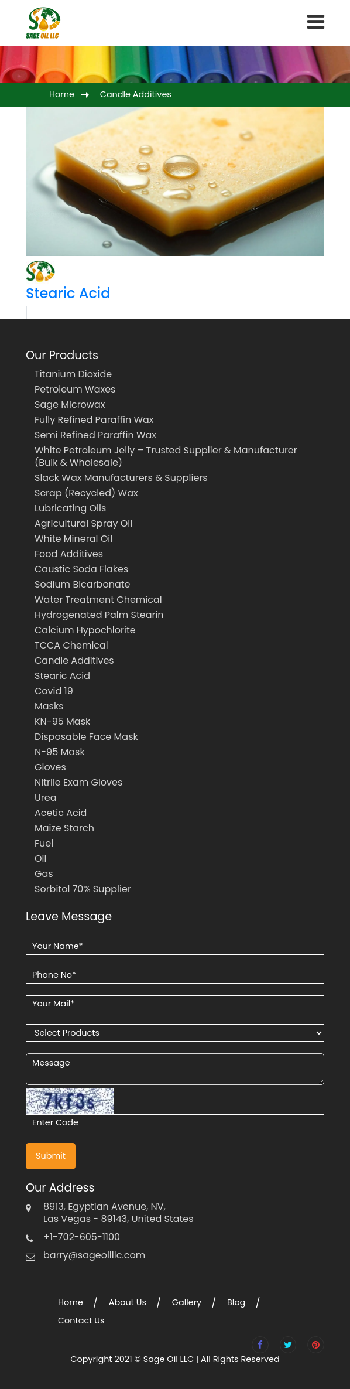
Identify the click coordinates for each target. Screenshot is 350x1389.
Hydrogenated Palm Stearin (99, 615)
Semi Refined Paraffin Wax (95, 435)
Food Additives (69, 554)
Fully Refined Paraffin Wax (94, 419)
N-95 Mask (60, 752)
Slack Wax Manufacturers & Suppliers (121, 477)
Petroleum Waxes (75, 389)
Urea (46, 797)
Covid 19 (54, 691)
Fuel (44, 843)
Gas (44, 874)
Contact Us (81, 1320)
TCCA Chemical (71, 645)
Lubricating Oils (70, 508)
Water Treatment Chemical (98, 599)
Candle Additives (135, 94)
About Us (127, 1302)
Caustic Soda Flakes (81, 569)
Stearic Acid (68, 293)
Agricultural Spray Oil (83, 523)
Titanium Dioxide (73, 374)
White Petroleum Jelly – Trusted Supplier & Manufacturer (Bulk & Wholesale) (166, 456)
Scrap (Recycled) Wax (86, 493)
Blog (236, 1302)
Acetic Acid (61, 813)
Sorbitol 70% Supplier (83, 889)
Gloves (50, 767)
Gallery (186, 1302)
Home (61, 94)
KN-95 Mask (62, 721)
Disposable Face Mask (86, 736)
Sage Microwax (70, 404)
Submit (51, 1156)
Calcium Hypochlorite (85, 630)
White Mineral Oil (73, 538)
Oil (40, 858)
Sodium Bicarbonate (82, 584)
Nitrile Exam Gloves (78, 782)
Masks (49, 706)
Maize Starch (64, 828)
